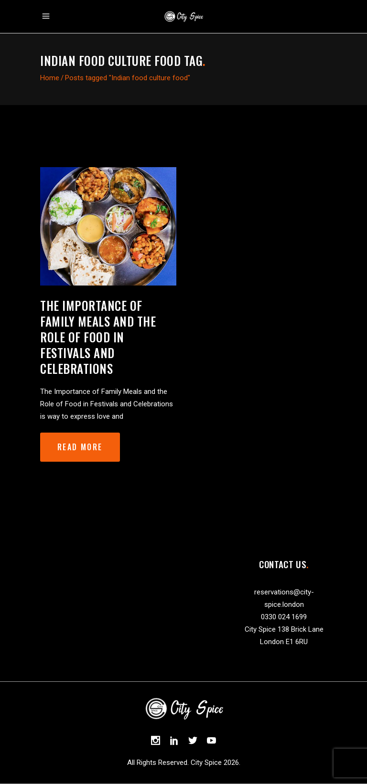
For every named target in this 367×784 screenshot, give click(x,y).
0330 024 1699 (284, 617)
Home (49, 78)
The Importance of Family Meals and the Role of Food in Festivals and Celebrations (98, 337)
